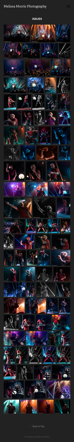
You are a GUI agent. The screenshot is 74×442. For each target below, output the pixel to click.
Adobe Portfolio (42, 437)
